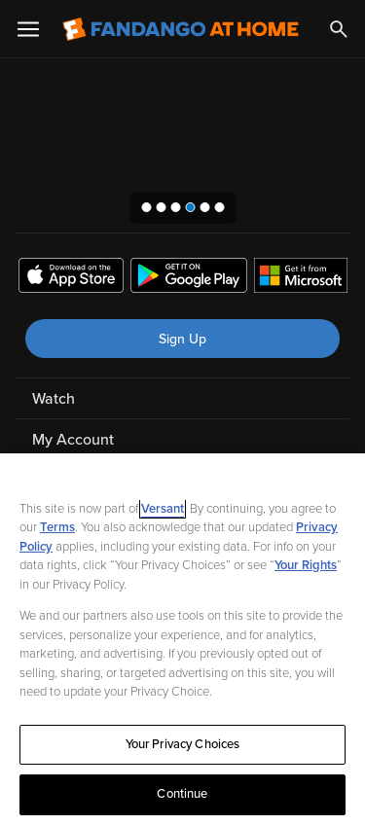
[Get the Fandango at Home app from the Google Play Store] (188, 278)
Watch (53, 399)
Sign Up (182, 339)
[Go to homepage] (180, 29)
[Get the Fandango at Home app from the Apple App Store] (71, 278)
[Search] (338, 29)
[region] (182, 639)
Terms (57, 527)
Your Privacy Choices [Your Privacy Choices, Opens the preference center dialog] (183, 744)
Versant (162, 509)
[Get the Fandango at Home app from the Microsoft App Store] (300, 278)
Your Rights (305, 565)
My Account (73, 439)
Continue (182, 794)
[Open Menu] (28, 29)
